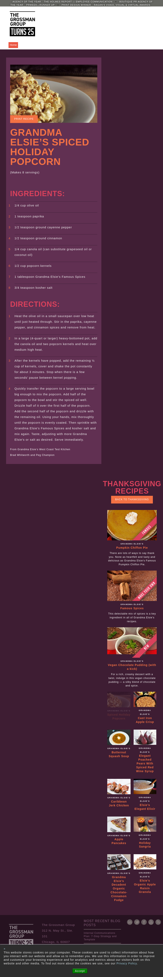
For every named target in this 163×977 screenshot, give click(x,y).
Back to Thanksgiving (132, 499)
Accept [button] (80, 971)
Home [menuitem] (13, 44)
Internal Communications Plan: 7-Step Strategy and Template (100, 936)
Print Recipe (24, 119)
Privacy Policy (127, 963)
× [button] (4, 948)
